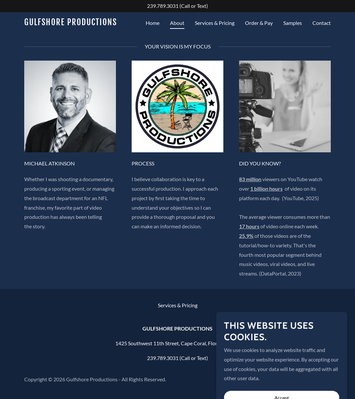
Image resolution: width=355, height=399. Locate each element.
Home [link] (152, 23)
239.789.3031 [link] (162, 6)
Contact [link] (321, 23)
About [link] (177, 23)
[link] (78, 23)
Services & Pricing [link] (214, 23)
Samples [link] (292, 23)
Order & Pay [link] (259, 23)
